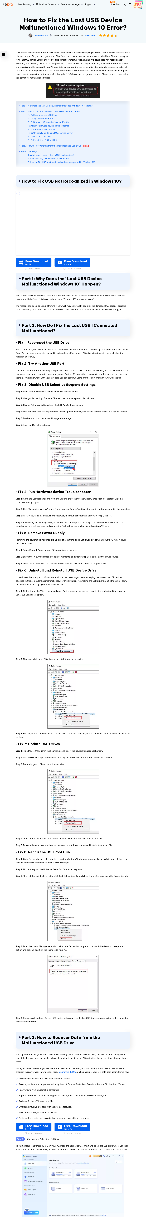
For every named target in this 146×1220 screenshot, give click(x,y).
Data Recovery (24, 4)
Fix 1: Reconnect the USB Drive (42, 115)
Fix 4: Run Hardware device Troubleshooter (48, 125)
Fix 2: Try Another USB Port (41, 118)
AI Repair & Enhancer (46, 4)
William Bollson (41, 35)
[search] (130, 4)
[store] (124, 4)
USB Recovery (89, 35)
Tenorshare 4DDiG (67, 1072)
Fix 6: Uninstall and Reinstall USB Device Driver (50, 133)
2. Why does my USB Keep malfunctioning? (48, 158)
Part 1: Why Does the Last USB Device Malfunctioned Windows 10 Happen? (57, 105)
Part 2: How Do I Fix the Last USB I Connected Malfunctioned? (50, 111)
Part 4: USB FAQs (29, 151)
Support (89, 4)
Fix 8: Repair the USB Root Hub (42, 140)
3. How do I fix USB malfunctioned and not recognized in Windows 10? (61, 162)
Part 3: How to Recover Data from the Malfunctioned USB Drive (55, 145)
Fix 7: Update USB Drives (39, 136)
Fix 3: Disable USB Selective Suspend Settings (49, 122)
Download (115, 3)
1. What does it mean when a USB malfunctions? (51, 155)
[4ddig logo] (8, 4)
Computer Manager (70, 4)
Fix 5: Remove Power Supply (41, 129)
